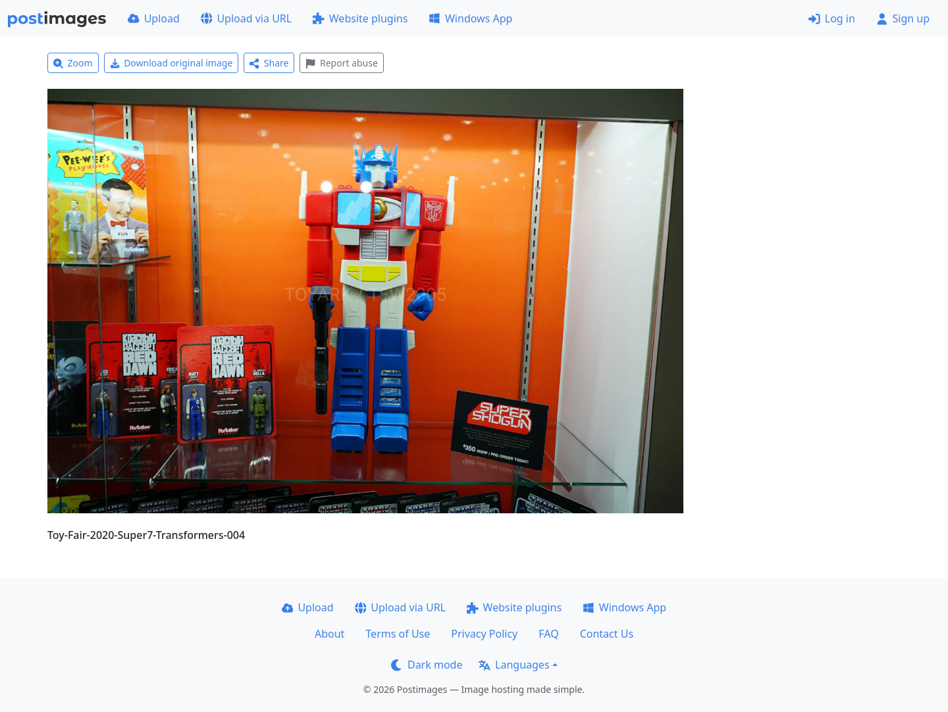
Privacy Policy (484, 633)
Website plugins (360, 18)
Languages (514, 664)
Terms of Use (397, 633)
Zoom (73, 63)
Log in (831, 18)
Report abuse (341, 63)
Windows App (470, 18)
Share (269, 63)
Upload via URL (246, 18)
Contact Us (606, 633)
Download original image (171, 63)
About (329, 633)
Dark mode (426, 664)
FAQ (548, 633)
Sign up (903, 18)
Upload (154, 18)
